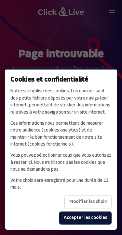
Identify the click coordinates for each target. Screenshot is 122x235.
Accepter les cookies (85, 217)
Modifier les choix (88, 201)
